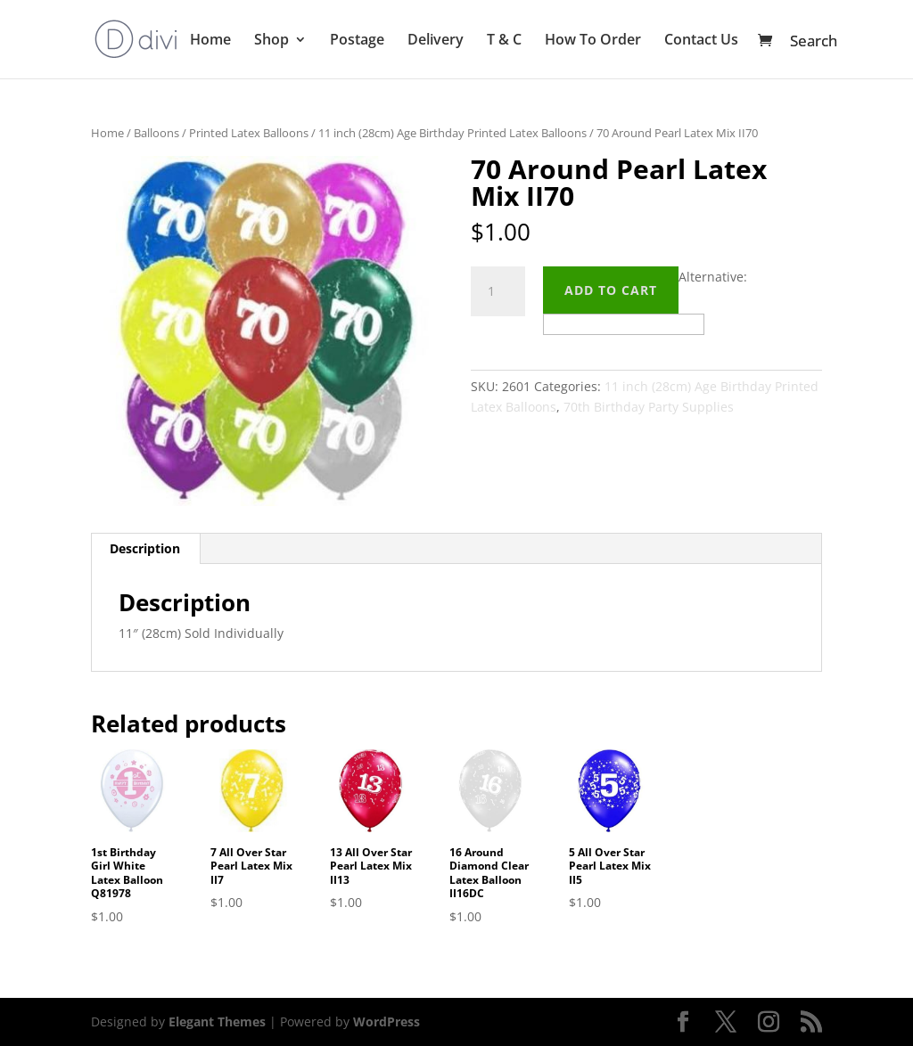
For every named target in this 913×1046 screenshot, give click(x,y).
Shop (271, 41)
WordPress (386, 1021)
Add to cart (610, 290)
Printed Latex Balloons (248, 133)
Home (210, 41)
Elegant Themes (217, 1021)
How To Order (593, 41)
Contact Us (701, 41)
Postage (357, 41)
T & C (504, 41)
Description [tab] (145, 548)
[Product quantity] (497, 291)
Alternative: (713, 276)
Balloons (156, 133)
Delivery (435, 41)
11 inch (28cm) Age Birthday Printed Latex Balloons (452, 133)
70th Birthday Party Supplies (648, 406)
